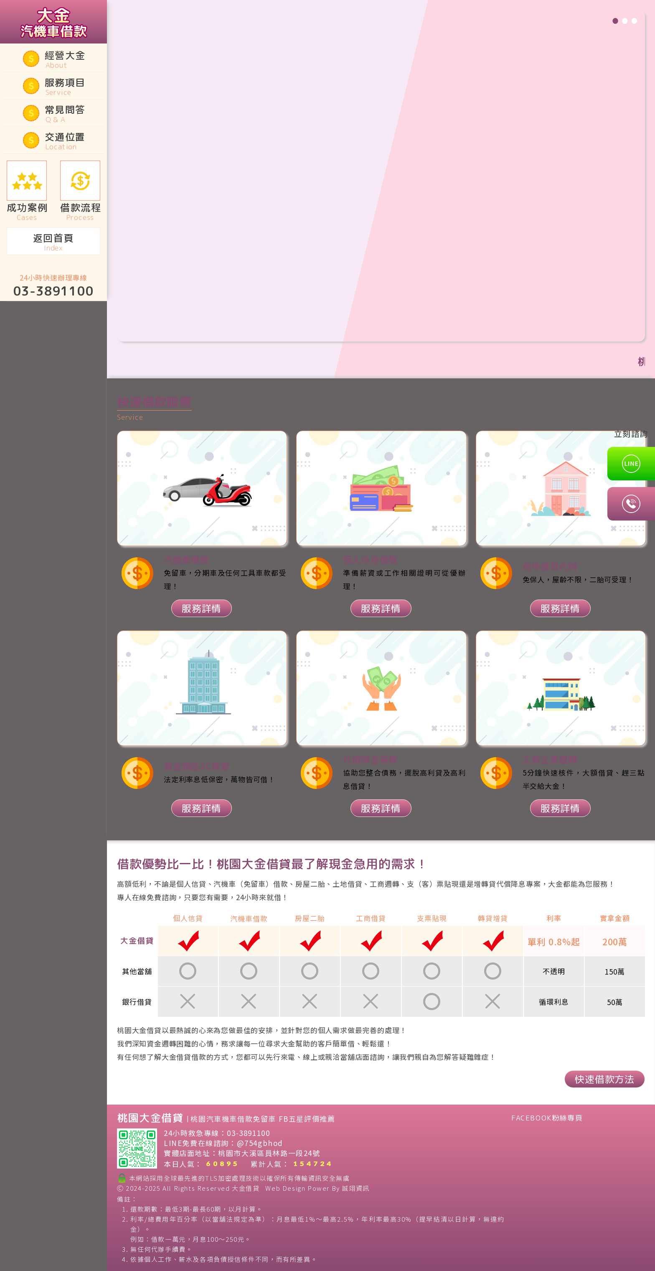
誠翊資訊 (355, 1188)
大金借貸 (245, 1188)
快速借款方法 (605, 1079)
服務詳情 (201, 608)
